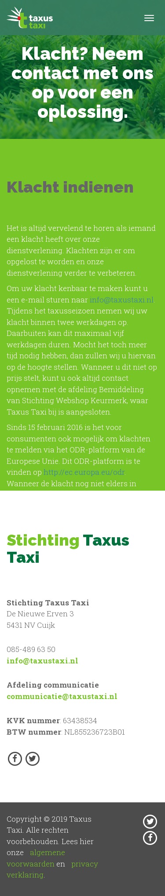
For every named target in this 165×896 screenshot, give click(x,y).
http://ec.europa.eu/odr (84, 472)
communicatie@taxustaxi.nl (62, 696)
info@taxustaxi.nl (122, 300)
